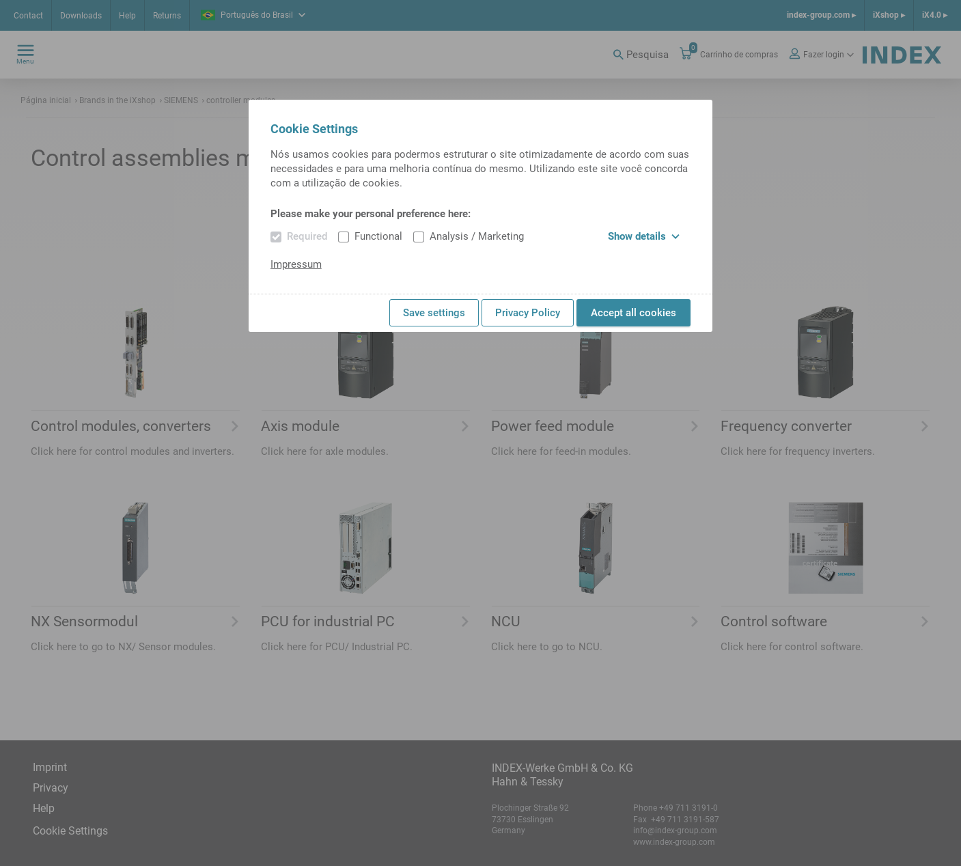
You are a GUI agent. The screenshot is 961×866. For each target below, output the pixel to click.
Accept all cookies (633, 313)
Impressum (296, 264)
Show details (644, 236)
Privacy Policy (527, 313)
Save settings (434, 313)
